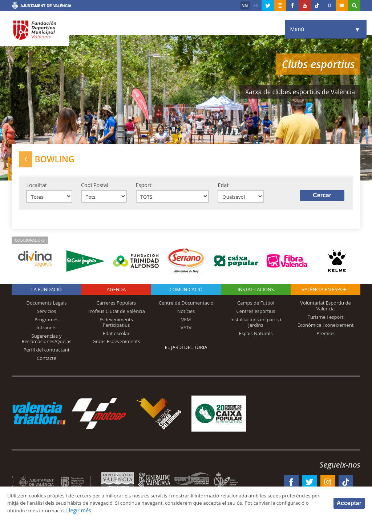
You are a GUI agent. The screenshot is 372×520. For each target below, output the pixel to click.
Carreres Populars (116, 305)
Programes (46, 322)
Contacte (46, 360)
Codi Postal (94, 186)
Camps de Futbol (255, 305)
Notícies (186, 313)
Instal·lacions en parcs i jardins (255, 325)
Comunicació (185, 292)
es (255, 5)
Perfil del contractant (47, 352)
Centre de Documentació (186, 305)
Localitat (36, 186)
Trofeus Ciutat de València (116, 313)
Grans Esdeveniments (116, 344)
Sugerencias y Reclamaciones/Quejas (47, 341)
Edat (223, 186)
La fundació (46, 292)
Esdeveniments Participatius (116, 325)
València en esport (325, 292)
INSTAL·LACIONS (256, 292)
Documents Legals (47, 305)
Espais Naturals (255, 336)
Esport (143, 186)
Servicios (46, 313)
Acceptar (349, 503)
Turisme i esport (326, 319)
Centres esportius (255, 313)
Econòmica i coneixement (326, 328)
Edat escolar (116, 336)
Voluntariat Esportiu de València (325, 308)
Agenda (116, 292)
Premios (325, 336)
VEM (186, 322)
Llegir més (143, 510)
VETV (186, 330)
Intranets (47, 330)
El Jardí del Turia (186, 350)
